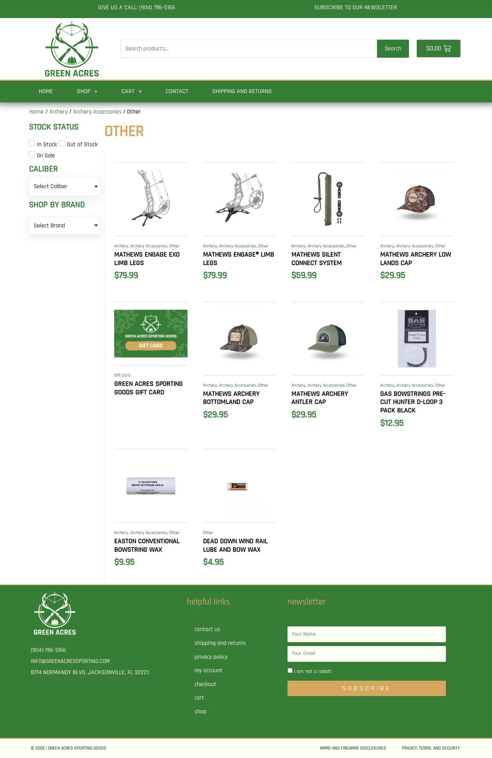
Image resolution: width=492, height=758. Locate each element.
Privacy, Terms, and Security (431, 748)
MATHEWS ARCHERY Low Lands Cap (415, 258)
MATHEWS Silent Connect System (316, 258)
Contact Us (207, 629)
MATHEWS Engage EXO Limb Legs (147, 258)
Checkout (205, 684)
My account (208, 670)
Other (174, 246)
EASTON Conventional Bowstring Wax (147, 545)
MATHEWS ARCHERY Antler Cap (319, 398)
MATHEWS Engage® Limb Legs (238, 258)
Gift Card (122, 375)
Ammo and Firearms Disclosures (353, 748)
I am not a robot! (312, 671)
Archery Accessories (97, 112)
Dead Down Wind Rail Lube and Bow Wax (235, 545)
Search (393, 49)
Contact (177, 91)
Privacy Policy (211, 657)
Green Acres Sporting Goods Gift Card (148, 388)
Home (46, 91)
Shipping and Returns (242, 91)
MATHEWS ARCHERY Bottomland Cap (231, 398)
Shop (87, 92)
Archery (58, 112)
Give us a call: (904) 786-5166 (136, 7)
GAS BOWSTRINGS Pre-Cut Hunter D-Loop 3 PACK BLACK (412, 402)
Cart (131, 92)
